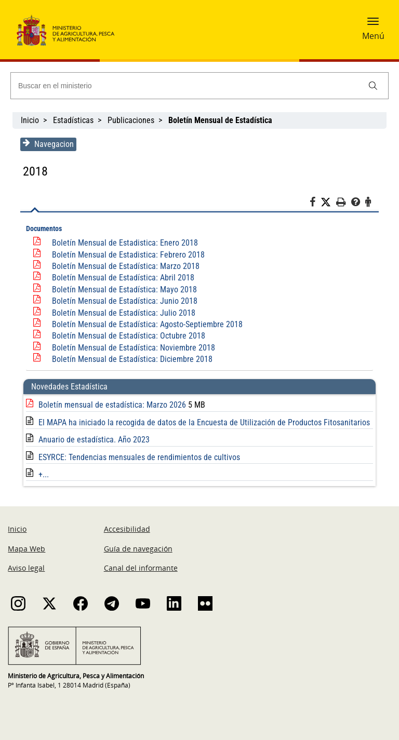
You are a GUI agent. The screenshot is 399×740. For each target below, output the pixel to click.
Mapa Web (26, 549)
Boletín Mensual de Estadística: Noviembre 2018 (133, 348)
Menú (373, 36)
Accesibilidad (127, 529)
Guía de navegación (138, 549)
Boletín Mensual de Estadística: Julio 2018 (123, 313)
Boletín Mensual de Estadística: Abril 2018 (123, 277)
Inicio (30, 120)
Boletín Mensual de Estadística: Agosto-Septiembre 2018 (147, 324)
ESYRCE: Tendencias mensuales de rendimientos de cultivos (139, 457)
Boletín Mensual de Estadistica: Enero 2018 (125, 243)
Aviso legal (26, 568)
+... (43, 474)
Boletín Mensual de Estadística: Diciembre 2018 (132, 359)
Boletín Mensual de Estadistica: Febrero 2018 (128, 255)
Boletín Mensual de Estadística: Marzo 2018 (126, 266)
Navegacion (48, 144)
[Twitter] (328, 202)
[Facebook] (315, 203)
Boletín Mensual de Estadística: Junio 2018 (124, 301)
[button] (373, 24)
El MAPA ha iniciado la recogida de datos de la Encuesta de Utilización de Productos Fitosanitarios (204, 422)
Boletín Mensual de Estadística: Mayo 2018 (124, 289)
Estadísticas (73, 120)
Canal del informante (141, 568)
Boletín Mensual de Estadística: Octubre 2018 (128, 336)
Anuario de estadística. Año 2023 (94, 440)
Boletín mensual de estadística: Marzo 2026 (113, 405)
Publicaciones (131, 120)
